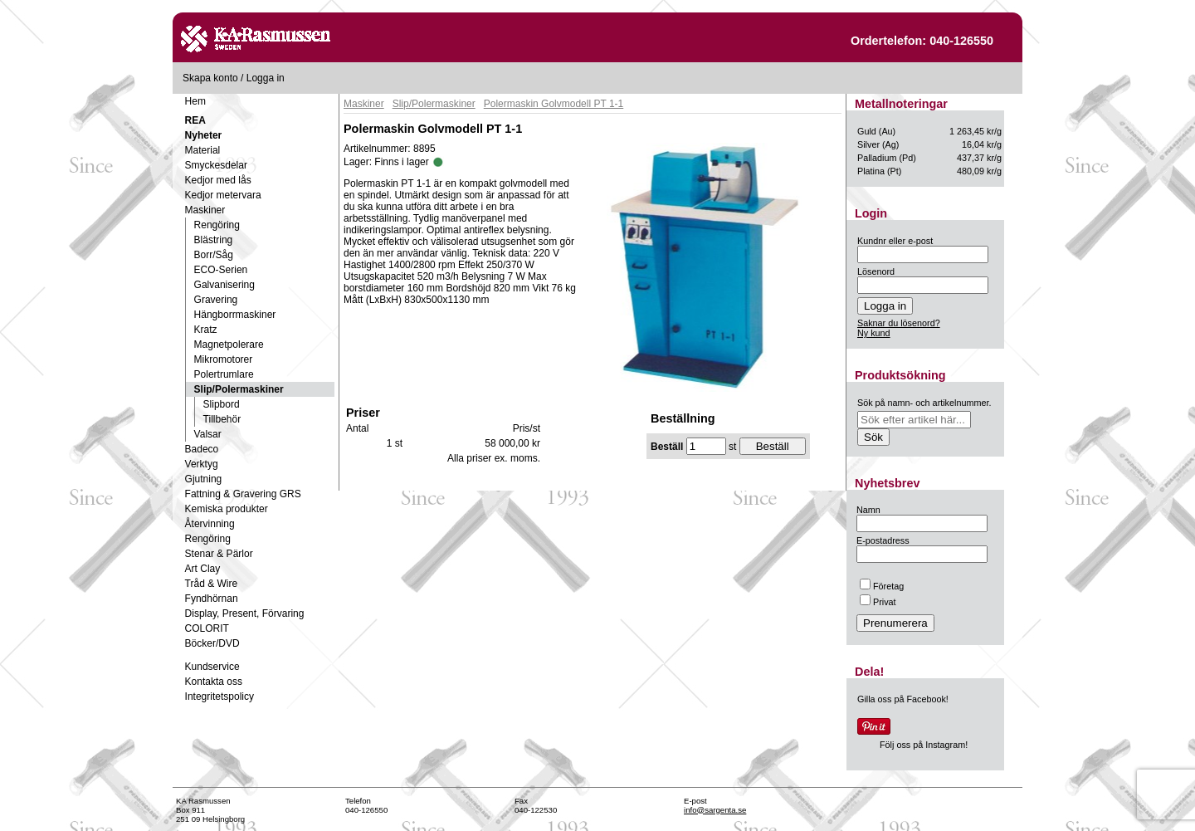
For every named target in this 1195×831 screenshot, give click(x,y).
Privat (878, 602)
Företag (882, 586)
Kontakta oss (213, 681)
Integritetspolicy (219, 696)
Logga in (265, 78)
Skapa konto (210, 78)
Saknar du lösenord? (898, 323)
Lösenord (876, 271)
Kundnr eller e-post (895, 241)
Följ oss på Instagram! (924, 745)
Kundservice (212, 666)
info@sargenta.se (715, 809)
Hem (195, 101)
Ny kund (873, 333)
